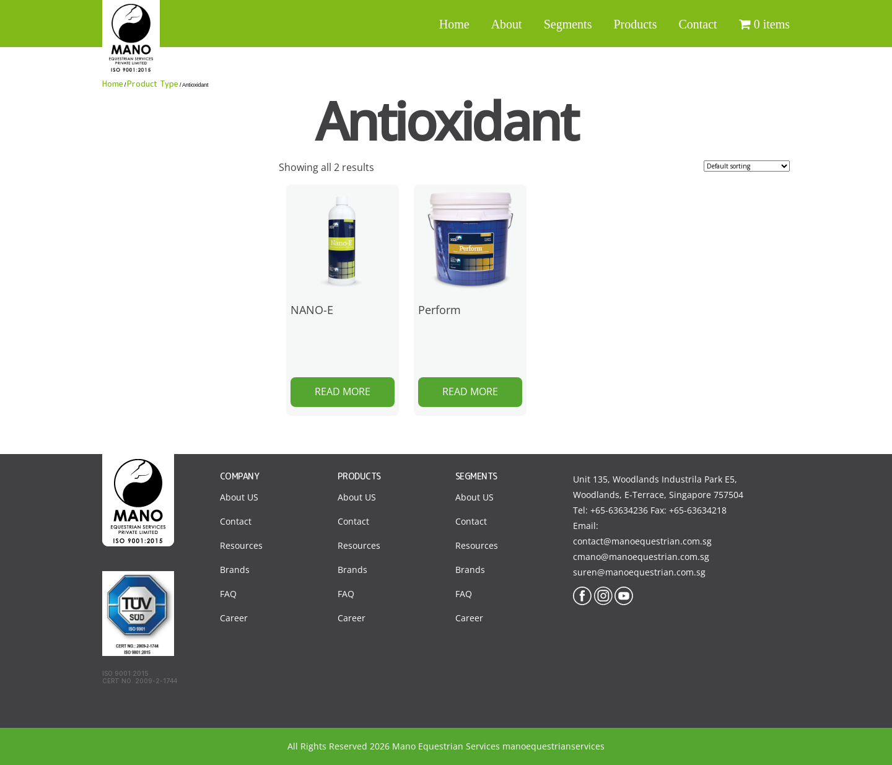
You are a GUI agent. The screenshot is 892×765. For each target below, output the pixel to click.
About (506, 24)
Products (635, 24)
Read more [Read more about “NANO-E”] (342, 391)
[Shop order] (747, 166)
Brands (235, 569)
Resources (241, 545)
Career (234, 618)
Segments (568, 24)
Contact (697, 24)
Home (454, 24)
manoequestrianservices (553, 746)
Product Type (152, 83)
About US (239, 497)
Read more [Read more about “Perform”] (470, 391)
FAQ (228, 594)
